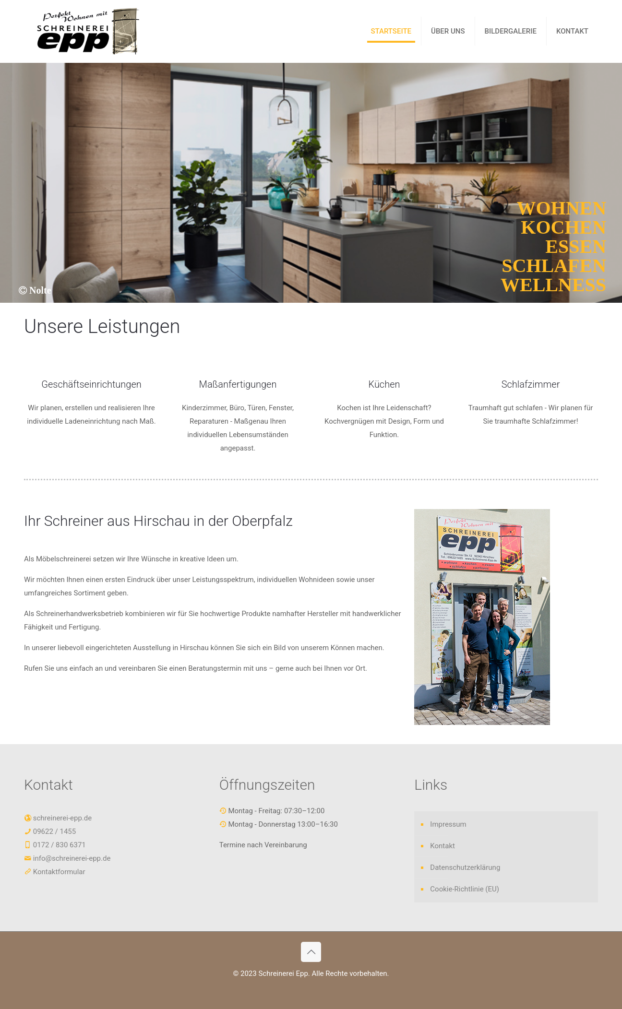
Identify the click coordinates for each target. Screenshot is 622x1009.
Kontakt (442, 846)
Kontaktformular (59, 871)
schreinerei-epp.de (62, 818)
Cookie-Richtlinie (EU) (464, 889)
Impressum (448, 824)
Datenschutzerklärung (465, 867)
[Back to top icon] (311, 952)
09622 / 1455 (53, 831)
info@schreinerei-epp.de (72, 858)
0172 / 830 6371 (58, 845)
